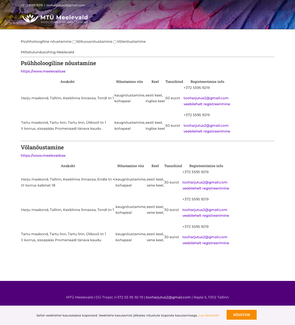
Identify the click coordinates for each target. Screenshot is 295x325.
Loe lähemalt (209, 315)
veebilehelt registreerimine (207, 104)
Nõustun (241, 315)
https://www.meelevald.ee (43, 71)
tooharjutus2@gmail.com (65, 5)
